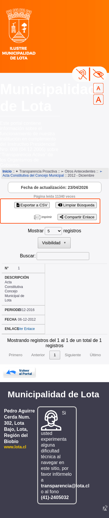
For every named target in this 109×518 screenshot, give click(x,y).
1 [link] (55, 355)
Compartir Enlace (77, 217)
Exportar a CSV (32, 205)
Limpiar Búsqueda (76, 205)
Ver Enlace (26, 329)
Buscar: (27, 255)
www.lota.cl (15, 447)
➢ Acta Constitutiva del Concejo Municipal (52, 173)
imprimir (47, 217)
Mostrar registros (54, 230)
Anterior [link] (38, 355)
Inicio (7, 171)
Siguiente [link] (73, 355)
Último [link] (95, 355)
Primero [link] (15, 355)
